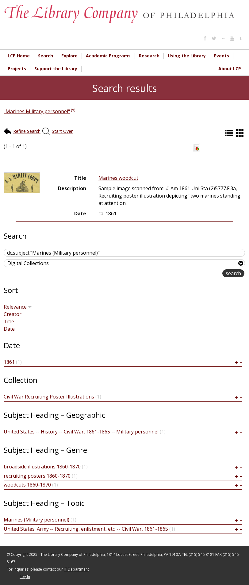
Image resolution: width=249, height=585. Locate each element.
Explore (69, 56)
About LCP (229, 68)
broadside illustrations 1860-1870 (42, 466)
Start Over (62, 131)
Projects (17, 68)
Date (9, 328)
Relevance (18, 306)
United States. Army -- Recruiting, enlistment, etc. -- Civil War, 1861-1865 (86, 528)
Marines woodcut (118, 178)
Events (221, 56)
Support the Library (55, 68)
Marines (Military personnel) (36, 519)
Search (45, 56)
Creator (12, 314)
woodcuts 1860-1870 (27, 484)
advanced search (203, 273)
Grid (240, 133)
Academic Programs (108, 56)
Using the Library (187, 56)
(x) (73, 110)
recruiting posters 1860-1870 (37, 475)
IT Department (76, 569)
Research (149, 56)
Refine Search (26, 131)
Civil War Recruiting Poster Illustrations (49, 396)
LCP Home (19, 56)
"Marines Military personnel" (37, 111)
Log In (25, 576)
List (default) (230, 133)
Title (9, 321)
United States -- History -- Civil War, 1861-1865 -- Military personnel (81, 431)
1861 (9, 362)
